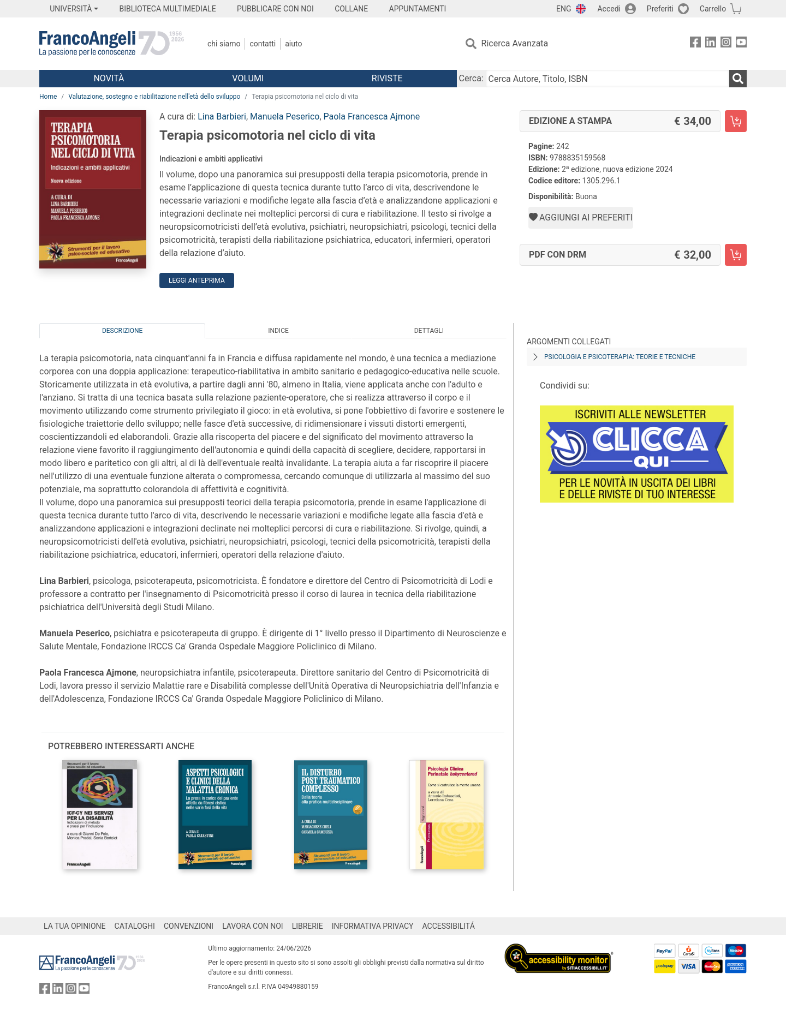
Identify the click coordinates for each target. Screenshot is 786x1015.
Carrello (713, 8)
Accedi (609, 8)
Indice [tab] (278, 331)
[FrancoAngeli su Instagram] (725, 44)
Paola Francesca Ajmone (372, 116)
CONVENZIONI (188, 926)
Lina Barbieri (222, 116)
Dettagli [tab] (429, 331)
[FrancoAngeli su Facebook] (695, 44)
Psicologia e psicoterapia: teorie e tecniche (619, 357)
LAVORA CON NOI (252, 926)
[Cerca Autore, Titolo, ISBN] (607, 78)
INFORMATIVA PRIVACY (373, 926)
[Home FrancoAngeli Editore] (111, 43)
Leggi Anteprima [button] (197, 280)
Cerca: (471, 78)
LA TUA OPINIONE (75, 926)
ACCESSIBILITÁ (448, 926)
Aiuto (293, 43)
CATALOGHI (135, 926)
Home (48, 96)
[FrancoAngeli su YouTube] (741, 44)
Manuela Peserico (284, 116)
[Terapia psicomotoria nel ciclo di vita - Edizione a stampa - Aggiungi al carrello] (736, 121)
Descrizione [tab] (122, 331)
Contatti (262, 43)
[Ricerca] (738, 78)
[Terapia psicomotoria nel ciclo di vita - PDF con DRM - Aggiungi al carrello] (736, 255)
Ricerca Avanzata (515, 43)
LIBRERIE (307, 926)
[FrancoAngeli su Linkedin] (710, 44)
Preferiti (660, 8)
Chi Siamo (223, 43)
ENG (563, 8)
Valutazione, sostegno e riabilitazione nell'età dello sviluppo (154, 96)
